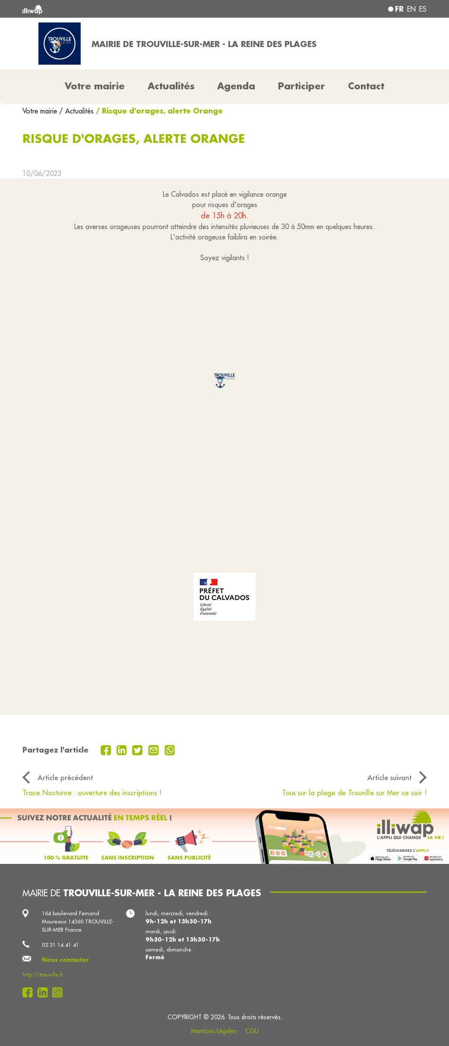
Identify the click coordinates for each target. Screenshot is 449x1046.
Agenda (236, 86)
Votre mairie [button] (95, 86)
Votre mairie (40, 111)
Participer (301, 86)
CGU (252, 1031)
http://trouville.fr (42, 974)
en (411, 9)
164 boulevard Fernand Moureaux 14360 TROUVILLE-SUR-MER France (78, 921)
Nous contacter (65, 959)
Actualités (171, 86)
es (423, 9)
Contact (366, 86)
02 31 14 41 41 (60, 944)
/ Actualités (76, 111)
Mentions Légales (214, 1031)
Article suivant (389, 777)
